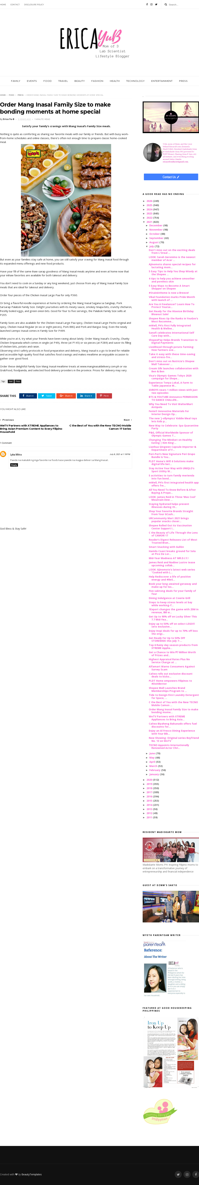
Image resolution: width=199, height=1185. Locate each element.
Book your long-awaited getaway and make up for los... (173, 585)
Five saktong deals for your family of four (172, 592)
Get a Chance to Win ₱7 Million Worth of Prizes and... (172, 654)
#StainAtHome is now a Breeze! (169, 292)
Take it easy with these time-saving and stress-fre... (172, 355)
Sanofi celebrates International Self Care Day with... (171, 334)
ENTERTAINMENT (162, 80)
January (154, 774)
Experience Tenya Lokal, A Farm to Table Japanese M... (171, 384)
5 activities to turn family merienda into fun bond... (171, 477)
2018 (150, 788)
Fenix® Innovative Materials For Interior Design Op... (169, 412)
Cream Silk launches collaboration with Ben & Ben (173, 370)
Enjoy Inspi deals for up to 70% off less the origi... (173, 632)
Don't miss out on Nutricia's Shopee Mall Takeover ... (171, 362)
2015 (150, 800)
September (156, 238)
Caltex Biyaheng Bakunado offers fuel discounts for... (173, 725)
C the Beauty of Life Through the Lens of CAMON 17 (173, 534)
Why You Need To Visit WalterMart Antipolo (171, 405)
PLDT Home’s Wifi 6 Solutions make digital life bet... (171, 463)
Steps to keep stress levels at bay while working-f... (170, 604)
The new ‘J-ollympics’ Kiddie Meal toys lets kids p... (173, 420)
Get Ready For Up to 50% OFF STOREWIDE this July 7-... (167, 639)
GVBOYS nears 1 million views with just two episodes (173, 391)
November (156, 229)
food (11, 95)
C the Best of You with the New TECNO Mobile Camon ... (173, 703)
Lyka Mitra (16, 454)
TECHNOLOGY (135, 80)
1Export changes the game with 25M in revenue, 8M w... (173, 611)
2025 (150, 205)
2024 (150, 209)
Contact (15, 4)
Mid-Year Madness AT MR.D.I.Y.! (168, 558)
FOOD (47, 80)
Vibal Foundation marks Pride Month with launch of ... (172, 298)
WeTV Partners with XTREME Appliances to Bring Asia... (167, 718)
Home (3, 4)
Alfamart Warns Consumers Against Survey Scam (172, 668)
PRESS (183, 80)
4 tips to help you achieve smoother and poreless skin (172, 280)
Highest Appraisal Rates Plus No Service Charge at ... (169, 661)
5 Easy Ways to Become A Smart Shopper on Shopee (169, 287)
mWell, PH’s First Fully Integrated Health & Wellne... (170, 327)
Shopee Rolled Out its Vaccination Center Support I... (170, 527)
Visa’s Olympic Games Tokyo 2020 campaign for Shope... (170, 377)
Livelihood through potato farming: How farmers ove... (171, 348)
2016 (150, 796)
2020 (150, 779)
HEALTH (115, 80)
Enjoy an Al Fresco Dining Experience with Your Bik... (172, 732)
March (153, 766)
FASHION (97, 80)
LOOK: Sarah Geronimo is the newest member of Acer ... (172, 258)
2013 (150, 809)
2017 (150, 792)
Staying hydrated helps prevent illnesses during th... (169, 505)
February (155, 770)
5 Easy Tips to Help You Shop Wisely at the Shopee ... (173, 273)
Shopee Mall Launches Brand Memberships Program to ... (168, 689)
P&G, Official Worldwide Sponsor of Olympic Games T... (171, 434)
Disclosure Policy (34, 4)
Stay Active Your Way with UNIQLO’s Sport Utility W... (171, 470)
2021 (150, 222)
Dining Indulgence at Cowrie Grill (169, 598)
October (154, 233)
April (152, 761)
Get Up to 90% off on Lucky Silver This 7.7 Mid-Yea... (173, 618)
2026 (150, 201)
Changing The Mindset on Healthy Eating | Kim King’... (170, 441)
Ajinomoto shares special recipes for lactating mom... (172, 266)
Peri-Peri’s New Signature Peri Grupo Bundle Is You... (172, 455)
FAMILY (15, 80)
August (154, 242)
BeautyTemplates (31, 1174)
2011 (150, 817)
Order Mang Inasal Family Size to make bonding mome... (173, 711)
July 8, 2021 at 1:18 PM (120, 454)
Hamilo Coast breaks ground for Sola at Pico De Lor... (172, 552)
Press (20, 95)
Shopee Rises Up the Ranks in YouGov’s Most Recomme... (173, 320)
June (152, 753)
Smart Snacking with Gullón (166, 547)
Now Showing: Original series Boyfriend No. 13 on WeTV (174, 739)
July (152, 246)
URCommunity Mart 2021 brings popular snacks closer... (169, 520)
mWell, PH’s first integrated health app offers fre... (174, 484)
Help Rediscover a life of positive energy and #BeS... (170, 578)
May (152, 757)
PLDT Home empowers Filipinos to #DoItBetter (170, 682)
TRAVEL (63, 80)
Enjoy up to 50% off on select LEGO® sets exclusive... (172, 625)
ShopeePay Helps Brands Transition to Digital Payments (173, 341)
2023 (150, 213)
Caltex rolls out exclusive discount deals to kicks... (170, 675)
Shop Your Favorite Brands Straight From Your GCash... (171, 512)
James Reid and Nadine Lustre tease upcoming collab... (172, 564)
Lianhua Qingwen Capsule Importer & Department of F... (172, 448)
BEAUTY (79, 80)
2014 (150, 805)
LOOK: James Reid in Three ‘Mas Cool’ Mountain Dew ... (172, 498)
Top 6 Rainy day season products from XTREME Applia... (173, 646)
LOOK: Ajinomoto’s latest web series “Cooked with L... (172, 571)
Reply (14, 465)
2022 (150, 217)
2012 (150, 813)
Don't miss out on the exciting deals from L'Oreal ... (172, 251)
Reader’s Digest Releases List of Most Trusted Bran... (173, 541)
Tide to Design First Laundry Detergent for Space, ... (174, 696)
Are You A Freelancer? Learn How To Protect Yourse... (171, 305)
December (156, 225)
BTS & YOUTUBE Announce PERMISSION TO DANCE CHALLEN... (173, 398)
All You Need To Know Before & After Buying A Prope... (172, 491)
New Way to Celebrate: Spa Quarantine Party (173, 427)
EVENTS (32, 80)
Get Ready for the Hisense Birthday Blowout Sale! (171, 313)
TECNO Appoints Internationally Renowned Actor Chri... (169, 746)
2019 (150, 784)
